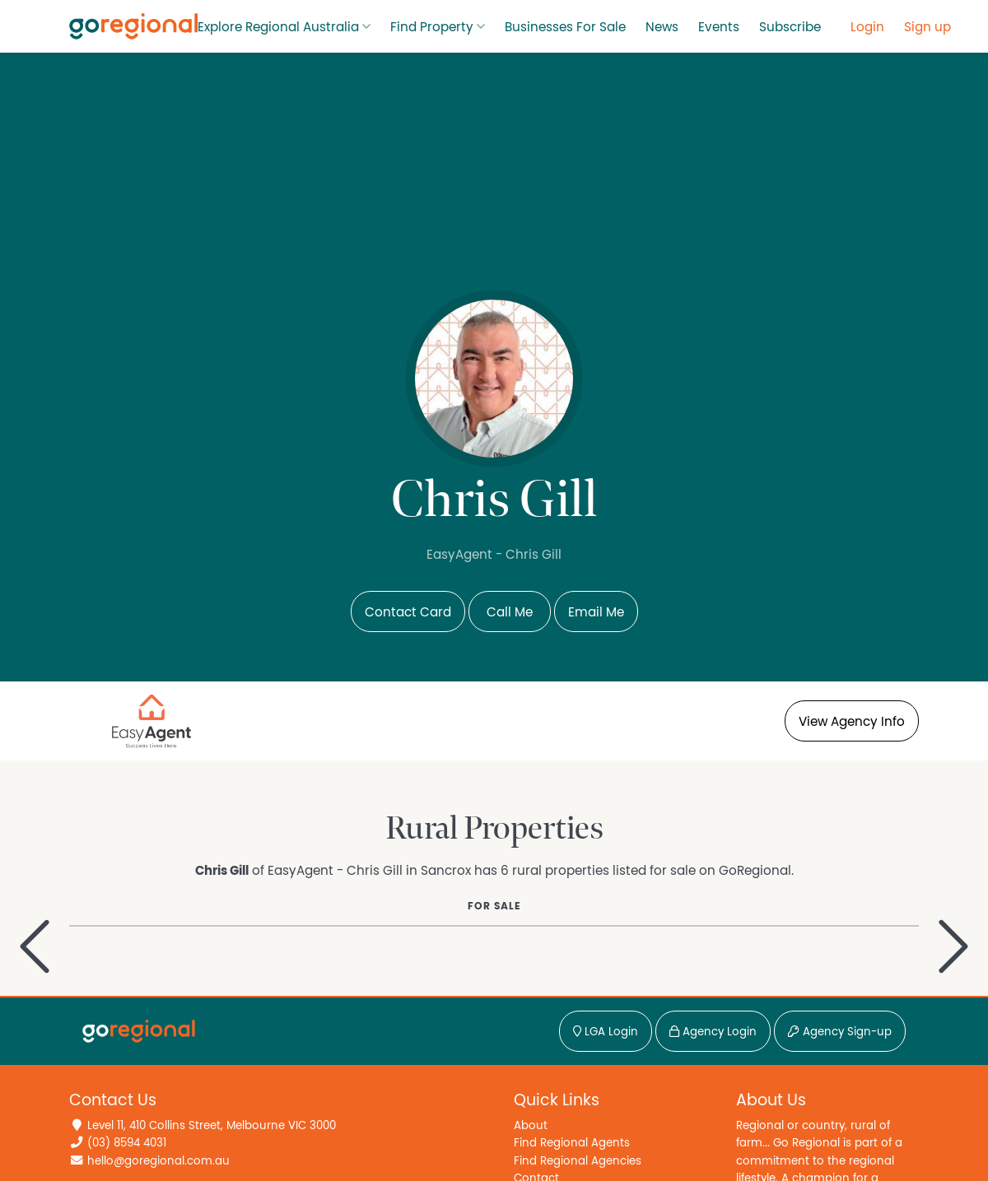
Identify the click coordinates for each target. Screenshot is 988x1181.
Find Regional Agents (572, 1143)
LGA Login (605, 1032)
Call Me (510, 612)
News (661, 27)
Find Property (431, 27)
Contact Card (408, 612)
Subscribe (790, 27)
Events (718, 27)
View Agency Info (852, 721)
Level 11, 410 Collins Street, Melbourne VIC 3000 (211, 1125)
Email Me (596, 612)
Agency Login (713, 1032)
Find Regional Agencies (577, 1161)
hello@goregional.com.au (158, 1161)
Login (867, 27)
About (531, 1125)
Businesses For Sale (565, 27)
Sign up (927, 27)
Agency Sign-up (840, 1032)
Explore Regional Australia (278, 27)
